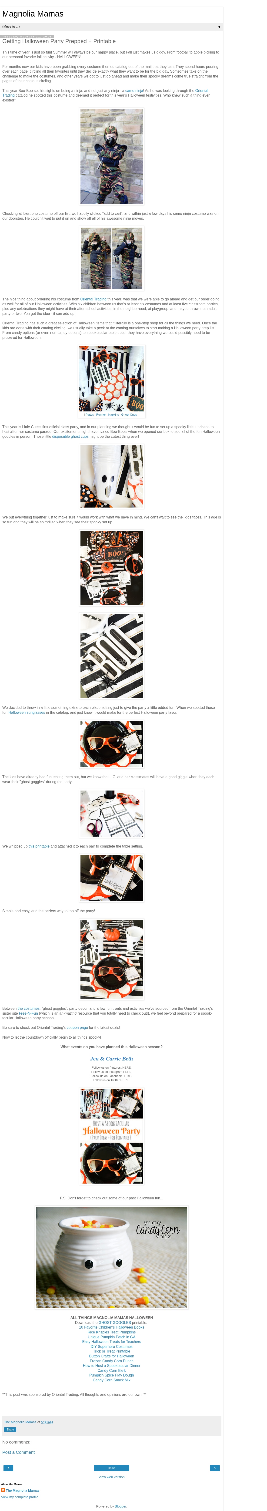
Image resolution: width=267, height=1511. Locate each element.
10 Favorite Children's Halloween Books (111, 1327)
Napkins (113, 414)
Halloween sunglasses (26, 712)
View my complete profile (19, 1497)
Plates (90, 414)
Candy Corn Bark (111, 1371)
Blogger (120, 1506)
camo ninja (134, 91)
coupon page (77, 1028)
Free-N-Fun (28, 1013)
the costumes (29, 1008)
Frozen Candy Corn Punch (111, 1361)
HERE (126, 1067)
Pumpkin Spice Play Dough (111, 1375)
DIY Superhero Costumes (112, 1347)
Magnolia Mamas (32, 13)
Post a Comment (18, 1452)
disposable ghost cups (70, 436)
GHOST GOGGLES (115, 1323)
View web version (112, 1477)
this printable (39, 846)
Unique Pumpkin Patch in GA (112, 1337)
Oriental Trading (93, 299)
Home (111, 1468)
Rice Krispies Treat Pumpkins (112, 1332)
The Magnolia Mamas (23, 1490)
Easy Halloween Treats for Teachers (111, 1342)
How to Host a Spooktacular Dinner (111, 1366)
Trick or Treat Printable (111, 1351)
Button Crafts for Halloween (111, 1356)
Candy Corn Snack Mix (111, 1380)
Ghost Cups (129, 414)
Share (10, 1429)
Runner (101, 414)
